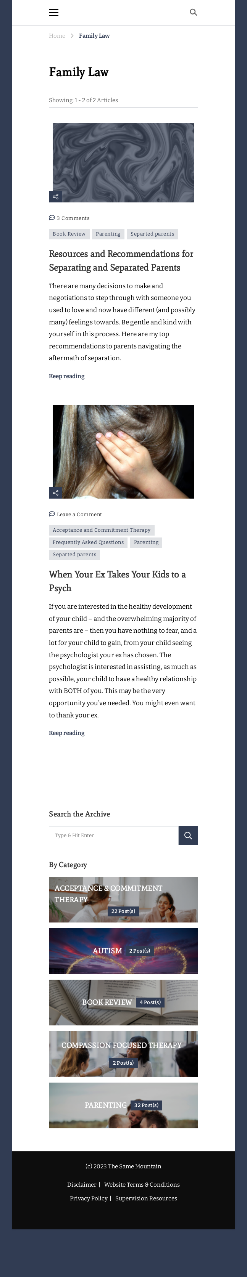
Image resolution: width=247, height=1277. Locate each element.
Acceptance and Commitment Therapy (102, 530)
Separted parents (152, 234)
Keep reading (67, 376)
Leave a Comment (79, 515)
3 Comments (73, 218)
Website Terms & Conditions (142, 1184)
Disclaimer (82, 1184)
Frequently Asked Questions (88, 542)
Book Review (69, 234)
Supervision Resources (146, 1198)
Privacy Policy (89, 1198)
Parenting (108, 234)
